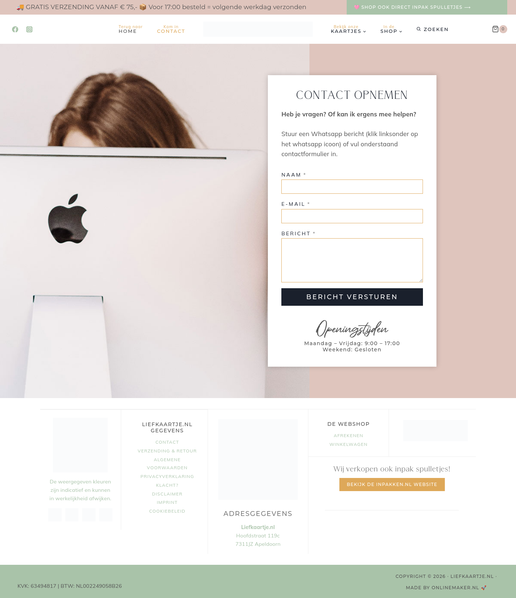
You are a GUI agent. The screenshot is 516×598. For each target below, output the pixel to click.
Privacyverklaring (167, 475)
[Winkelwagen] (499, 29)
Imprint (167, 501)
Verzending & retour (167, 449)
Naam (294, 174)
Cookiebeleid (167, 510)
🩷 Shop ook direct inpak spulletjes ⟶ (412, 7)
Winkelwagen (349, 442)
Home (131, 29)
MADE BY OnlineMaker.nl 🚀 (446, 586)
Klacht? (167, 483)
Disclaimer (167, 492)
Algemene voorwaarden (167, 462)
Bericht (298, 232)
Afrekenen (348, 434)
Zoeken (436, 29)
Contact (171, 29)
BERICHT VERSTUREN (351, 296)
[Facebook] (15, 29)
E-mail (296, 203)
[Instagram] (29, 29)
